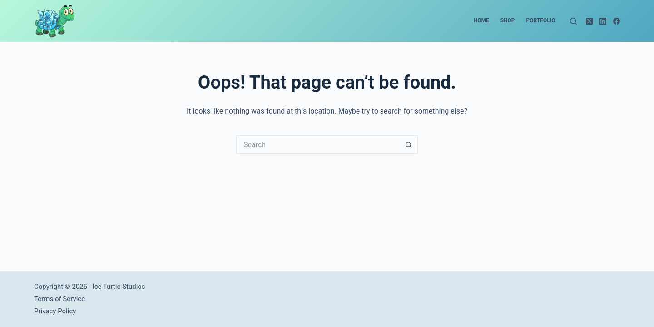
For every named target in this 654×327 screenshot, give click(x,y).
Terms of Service (59, 299)
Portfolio (540, 20)
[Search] (573, 21)
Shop (507, 20)
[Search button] (409, 144)
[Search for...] (318, 144)
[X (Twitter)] (589, 21)
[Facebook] (616, 21)
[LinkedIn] (603, 21)
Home (481, 20)
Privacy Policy (55, 311)
